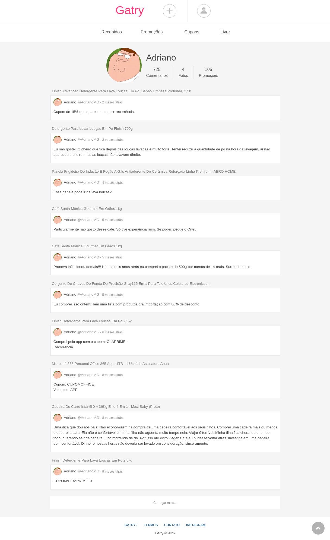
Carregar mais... (165, 503)
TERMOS (151, 525)
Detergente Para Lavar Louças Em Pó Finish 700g (92, 129)
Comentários (156, 72)
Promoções (152, 32)
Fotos (183, 72)
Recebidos (111, 32)
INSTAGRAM (195, 525)
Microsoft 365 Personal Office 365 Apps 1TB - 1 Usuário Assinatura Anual (111, 364)
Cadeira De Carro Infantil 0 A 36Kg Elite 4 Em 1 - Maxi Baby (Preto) (106, 407)
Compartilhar (169, 11)
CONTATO (172, 525)
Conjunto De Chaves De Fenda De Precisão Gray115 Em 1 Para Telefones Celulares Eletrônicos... (131, 284)
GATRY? (131, 525)
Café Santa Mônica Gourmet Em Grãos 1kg (87, 209)
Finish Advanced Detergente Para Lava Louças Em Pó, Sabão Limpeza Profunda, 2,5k (121, 91)
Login (204, 11)
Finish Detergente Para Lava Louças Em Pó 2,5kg (92, 321)
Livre (225, 32)
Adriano (76, 102)
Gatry (129, 10)
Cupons (191, 32)
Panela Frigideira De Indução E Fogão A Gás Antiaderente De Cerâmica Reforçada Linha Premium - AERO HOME (144, 171)
